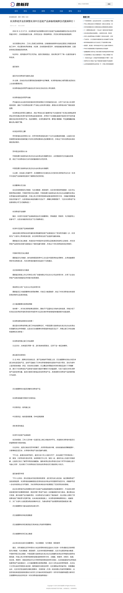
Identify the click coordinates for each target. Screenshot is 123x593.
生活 (79, 11)
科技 (34, 11)
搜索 (109, 4)
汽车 (52, 11)
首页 (16, 11)
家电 (70, 11)
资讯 (25, 11)
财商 (43, 11)
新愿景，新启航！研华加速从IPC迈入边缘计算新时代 (98, 45)
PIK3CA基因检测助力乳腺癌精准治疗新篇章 (96, 48)
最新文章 (86, 17)
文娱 (61, 11)
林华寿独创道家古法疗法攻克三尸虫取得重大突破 (97, 42)
